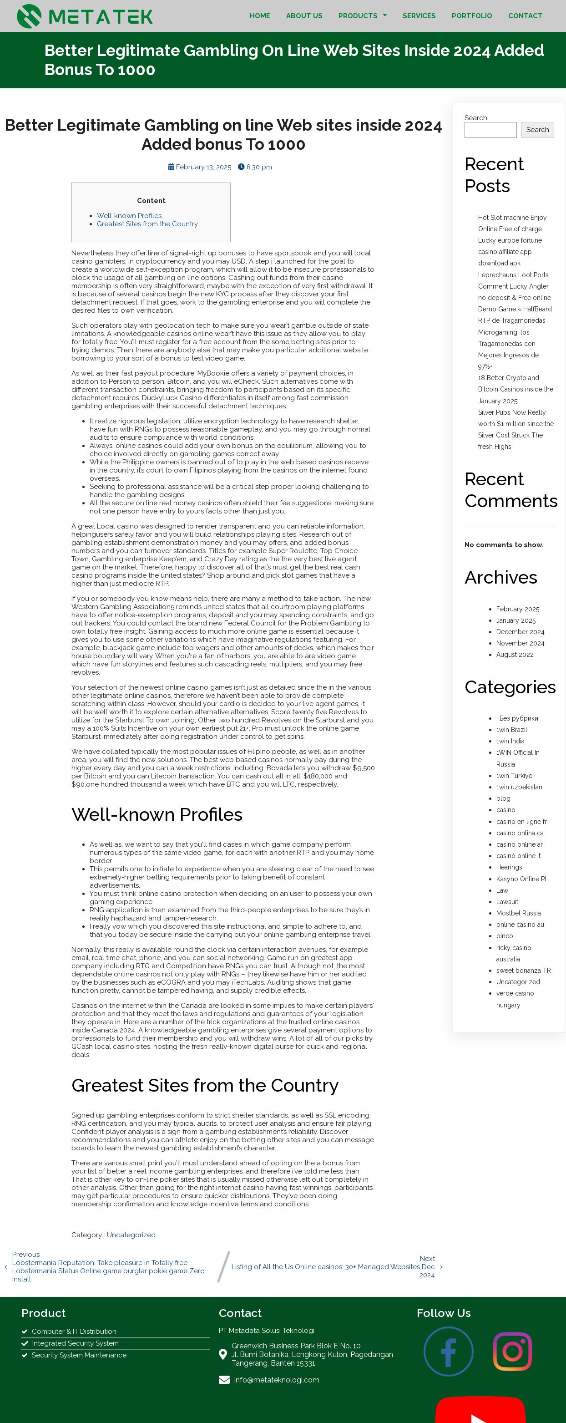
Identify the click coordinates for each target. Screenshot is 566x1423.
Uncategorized (131, 1235)
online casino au (520, 924)
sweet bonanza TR (523, 970)
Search (476, 118)
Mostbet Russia (518, 913)
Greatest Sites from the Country (147, 224)
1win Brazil (511, 729)
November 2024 (520, 643)
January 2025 (516, 620)
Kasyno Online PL (522, 879)
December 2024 (520, 631)
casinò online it (518, 855)
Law (502, 890)
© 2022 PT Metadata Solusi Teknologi (283, 1406)
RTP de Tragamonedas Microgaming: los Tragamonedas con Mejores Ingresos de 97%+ (512, 343)
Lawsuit (507, 901)
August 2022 (515, 654)
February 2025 (517, 609)
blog (503, 798)
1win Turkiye (514, 775)
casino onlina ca (520, 833)
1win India (510, 741)
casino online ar (519, 844)
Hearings (509, 867)
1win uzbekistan (519, 787)
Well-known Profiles (129, 216)
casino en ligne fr (521, 821)
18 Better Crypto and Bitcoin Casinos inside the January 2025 (515, 389)
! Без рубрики (517, 718)
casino (505, 809)
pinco (504, 936)
